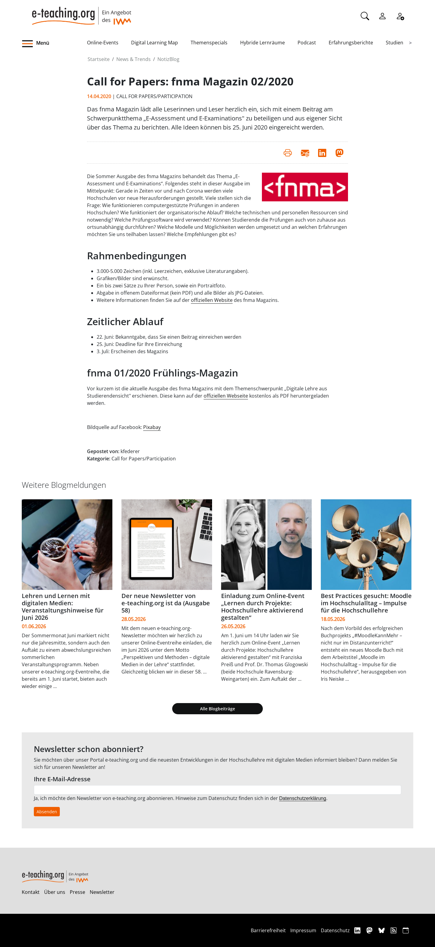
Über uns (54, 892)
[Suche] (365, 15)
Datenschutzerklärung (302, 798)
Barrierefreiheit (268, 930)
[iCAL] (406, 930)
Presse (77, 892)
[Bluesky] (382, 930)
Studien (394, 42)
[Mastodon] (370, 930)
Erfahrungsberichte (351, 42)
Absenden (47, 811)
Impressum (303, 930)
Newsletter (102, 892)
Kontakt (31, 892)
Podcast (307, 42)
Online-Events (102, 42)
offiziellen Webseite (226, 395)
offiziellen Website (212, 300)
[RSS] (394, 930)
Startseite (99, 59)
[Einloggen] (382, 15)
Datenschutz (335, 930)
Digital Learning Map (154, 42)
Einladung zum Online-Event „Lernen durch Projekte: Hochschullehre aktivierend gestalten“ (262, 607)
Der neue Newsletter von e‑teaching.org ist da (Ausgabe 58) (165, 603)
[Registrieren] (400, 15)
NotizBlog (168, 59)
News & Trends (133, 59)
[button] (54, 43)
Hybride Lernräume (262, 42)
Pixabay (152, 427)
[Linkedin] (358, 930)
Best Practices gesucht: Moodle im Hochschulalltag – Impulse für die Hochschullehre (366, 603)
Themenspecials (209, 42)
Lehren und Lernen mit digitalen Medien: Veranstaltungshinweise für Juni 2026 (63, 607)
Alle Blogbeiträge (217, 709)
